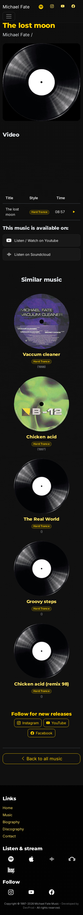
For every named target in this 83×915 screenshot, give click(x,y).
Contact (9, 836)
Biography (11, 822)
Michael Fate (16, 7)
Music (7, 815)
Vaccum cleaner (41, 354)
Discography (13, 829)
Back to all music (41, 758)
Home (8, 808)
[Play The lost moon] (73, 211)
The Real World (41, 519)
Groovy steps (42, 601)
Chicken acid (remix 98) (41, 684)
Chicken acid (41, 436)
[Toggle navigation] (9, 16)
